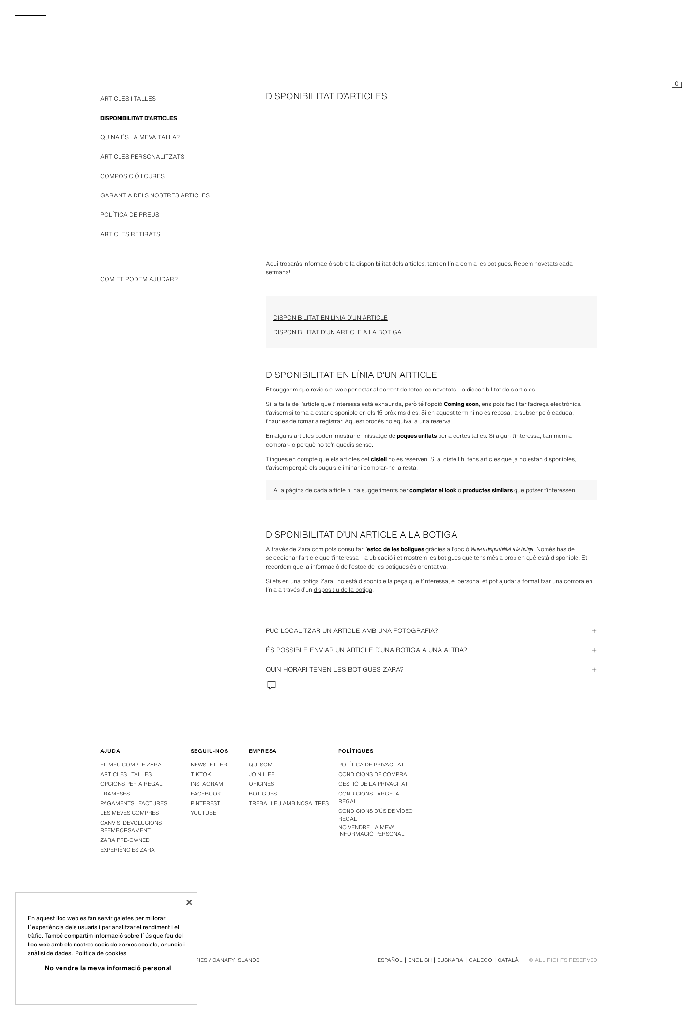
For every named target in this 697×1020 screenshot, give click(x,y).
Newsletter (209, 764)
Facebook (206, 793)
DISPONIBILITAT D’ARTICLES (138, 118)
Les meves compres (129, 813)
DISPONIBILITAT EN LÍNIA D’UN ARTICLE (330, 318)
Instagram (207, 784)
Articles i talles (126, 774)
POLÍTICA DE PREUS (129, 214)
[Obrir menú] (34, 22)
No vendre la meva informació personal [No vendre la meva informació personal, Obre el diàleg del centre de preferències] (108, 968)
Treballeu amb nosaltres (289, 803)
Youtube (203, 813)
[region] (106, 948)
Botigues (263, 793)
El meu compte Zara (131, 764)
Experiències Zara (127, 850)
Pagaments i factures (133, 803)
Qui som (261, 764)
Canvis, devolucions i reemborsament (132, 826)
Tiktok (201, 774)
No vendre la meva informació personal (371, 831)
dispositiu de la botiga (343, 589)
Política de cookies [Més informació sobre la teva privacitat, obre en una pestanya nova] (100, 953)
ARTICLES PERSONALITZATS (142, 156)
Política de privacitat (371, 764)
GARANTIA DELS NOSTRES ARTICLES (155, 195)
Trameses (115, 793)
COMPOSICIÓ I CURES (132, 176)
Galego (480, 960)
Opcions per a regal (131, 784)
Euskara (450, 960)
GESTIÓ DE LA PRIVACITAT (373, 784)
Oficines (261, 784)
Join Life (261, 774)
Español (390, 960)
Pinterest (205, 803)
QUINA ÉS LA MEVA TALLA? (140, 137)
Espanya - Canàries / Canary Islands (205, 960)
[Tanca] (189, 902)
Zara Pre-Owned (125, 840)
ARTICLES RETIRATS (130, 234)
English (420, 960)
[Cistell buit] (677, 85)
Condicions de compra (372, 774)
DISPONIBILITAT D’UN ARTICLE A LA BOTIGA (337, 332)
